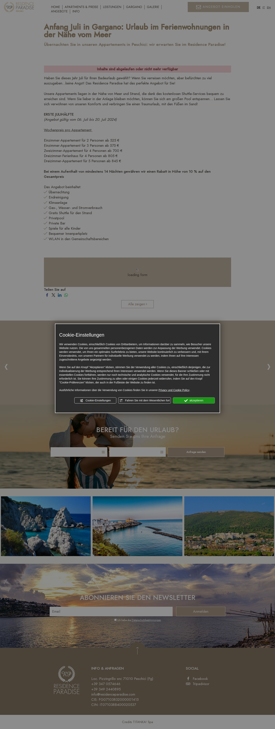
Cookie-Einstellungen (95, 400)
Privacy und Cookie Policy (174, 390)
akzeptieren (193, 400)
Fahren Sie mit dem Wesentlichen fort (144, 400)
